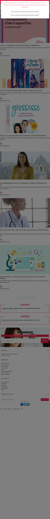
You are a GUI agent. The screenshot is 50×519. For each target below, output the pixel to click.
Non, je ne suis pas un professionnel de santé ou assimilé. (25, 15)
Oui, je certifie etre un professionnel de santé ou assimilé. (25, 11)
